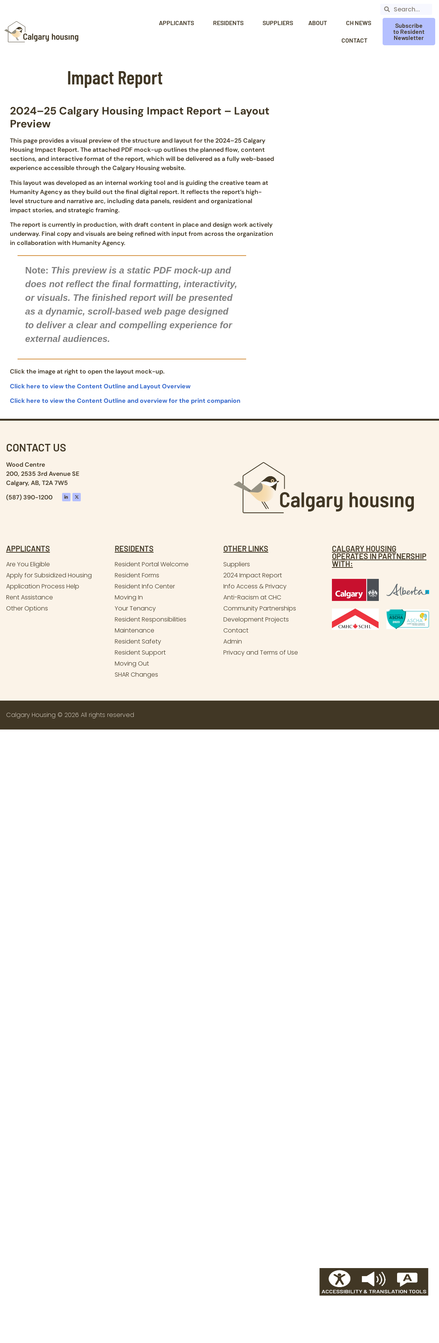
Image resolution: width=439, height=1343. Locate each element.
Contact (356, 40)
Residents (230, 23)
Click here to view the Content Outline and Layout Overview (100, 386)
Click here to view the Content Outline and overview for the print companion (125, 401)
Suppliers (278, 22)
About (319, 23)
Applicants (178, 23)
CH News (358, 22)
